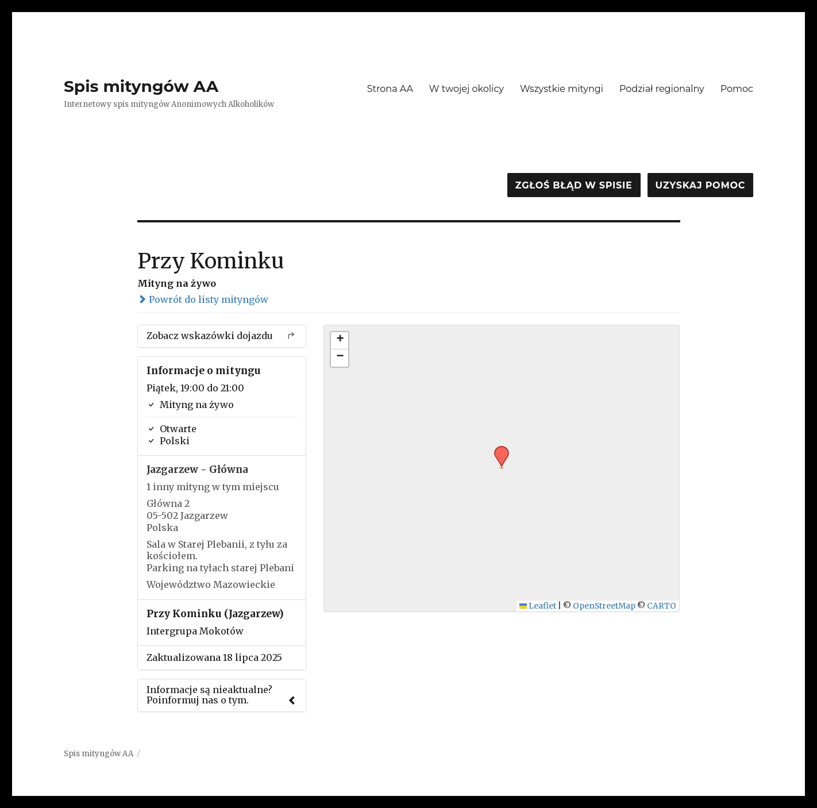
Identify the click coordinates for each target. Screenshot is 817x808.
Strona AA (390, 88)
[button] (497, 449)
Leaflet (538, 606)
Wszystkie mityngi (561, 88)
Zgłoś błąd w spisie (574, 185)
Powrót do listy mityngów (202, 299)
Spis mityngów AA (141, 86)
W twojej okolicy (466, 88)
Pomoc (736, 88)
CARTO (661, 606)
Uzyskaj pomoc (700, 185)
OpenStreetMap (604, 606)
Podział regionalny (661, 88)
